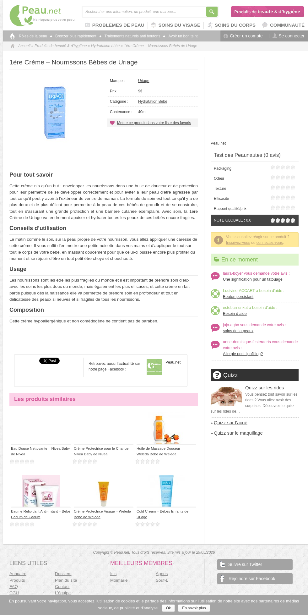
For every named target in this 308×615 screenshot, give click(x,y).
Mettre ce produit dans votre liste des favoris (154, 123)
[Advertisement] (103, 155)
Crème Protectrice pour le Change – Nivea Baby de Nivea (103, 451)
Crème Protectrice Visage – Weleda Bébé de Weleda (102, 514)
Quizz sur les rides (264, 387)
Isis (113, 573)
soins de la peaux (238, 331)
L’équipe (63, 592)
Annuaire (17, 573)
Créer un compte (243, 36)
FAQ (13, 586)
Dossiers (63, 573)
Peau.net (52, 15)
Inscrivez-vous (238, 242)
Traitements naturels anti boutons (130, 36)
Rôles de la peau (33, 36)
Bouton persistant (238, 296)
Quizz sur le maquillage (238, 433)
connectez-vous (270, 242)
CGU (14, 592)
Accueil (24, 46)
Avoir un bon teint (180, 36)
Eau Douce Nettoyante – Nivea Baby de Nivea (40, 451)
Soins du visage (175, 25)
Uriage (143, 81)
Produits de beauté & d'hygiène (268, 11)
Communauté (283, 25)
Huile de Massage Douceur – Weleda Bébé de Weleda (160, 451)
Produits (17, 580)
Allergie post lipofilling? (243, 354)
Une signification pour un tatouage (253, 279)
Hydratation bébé (105, 46)
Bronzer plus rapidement (73, 36)
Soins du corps (231, 25)
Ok (168, 608)
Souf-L (162, 580)
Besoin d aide (235, 313)
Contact (62, 586)
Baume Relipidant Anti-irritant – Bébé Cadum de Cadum (40, 514)
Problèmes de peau (114, 25)
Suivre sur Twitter (241, 564)
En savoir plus (194, 608)
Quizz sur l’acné (230, 422)
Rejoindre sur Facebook (247, 578)
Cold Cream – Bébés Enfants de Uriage (162, 514)
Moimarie (119, 580)
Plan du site (66, 580)
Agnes (162, 573)
